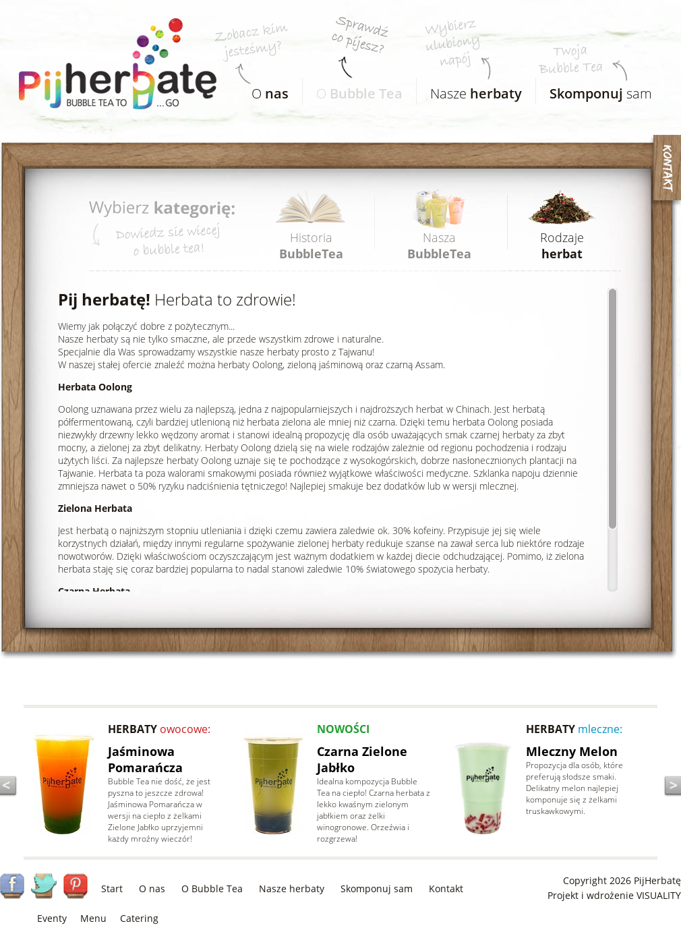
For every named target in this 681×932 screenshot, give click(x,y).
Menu (93, 918)
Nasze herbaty (291, 888)
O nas (152, 888)
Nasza (439, 245)
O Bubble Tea (212, 888)
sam (594, 90)
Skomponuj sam (376, 888)
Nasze (469, 90)
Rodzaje (562, 245)
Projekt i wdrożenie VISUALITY (614, 895)
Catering (139, 918)
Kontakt (446, 888)
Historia (311, 245)
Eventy (52, 918)
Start (112, 888)
